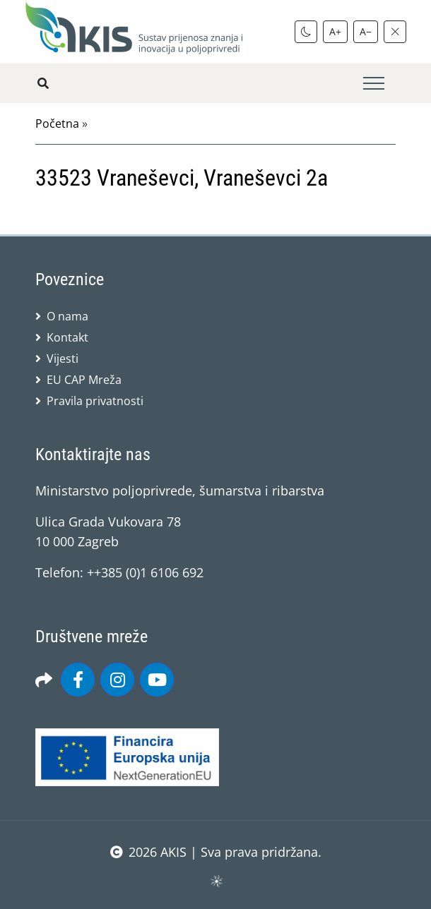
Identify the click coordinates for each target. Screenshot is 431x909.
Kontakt (67, 337)
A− (366, 31)
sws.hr (215, 880)
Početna (57, 123)
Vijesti (62, 358)
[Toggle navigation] (373, 83)
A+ (335, 31)
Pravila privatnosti (95, 401)
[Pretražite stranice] (43, 83)
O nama (67, 316)
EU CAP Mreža (84, 379)
